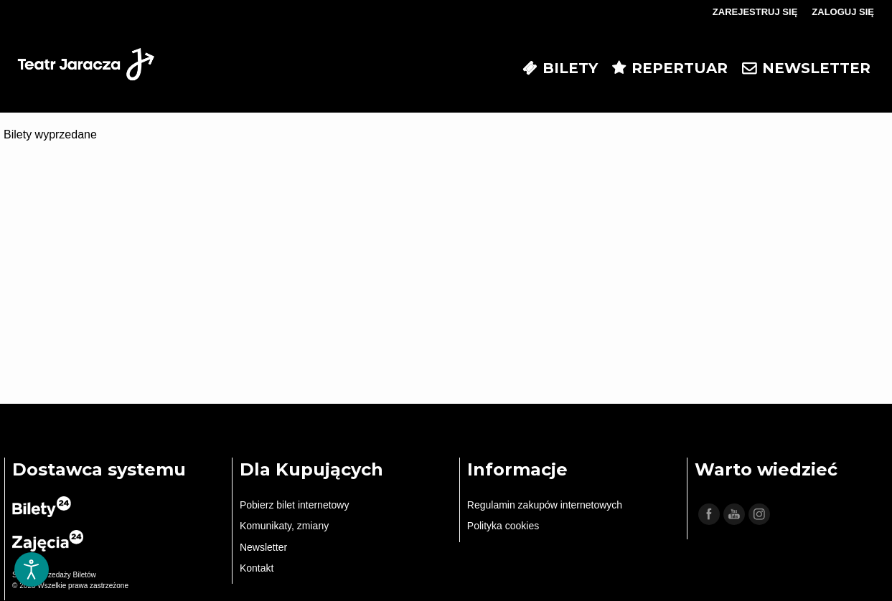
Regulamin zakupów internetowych (544, 505)
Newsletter (263, 547)
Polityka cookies (503, 525)
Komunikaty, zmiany (284, 525)
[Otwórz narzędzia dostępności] (31, 569)
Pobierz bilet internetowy (294, 505)
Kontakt (256, 568)
